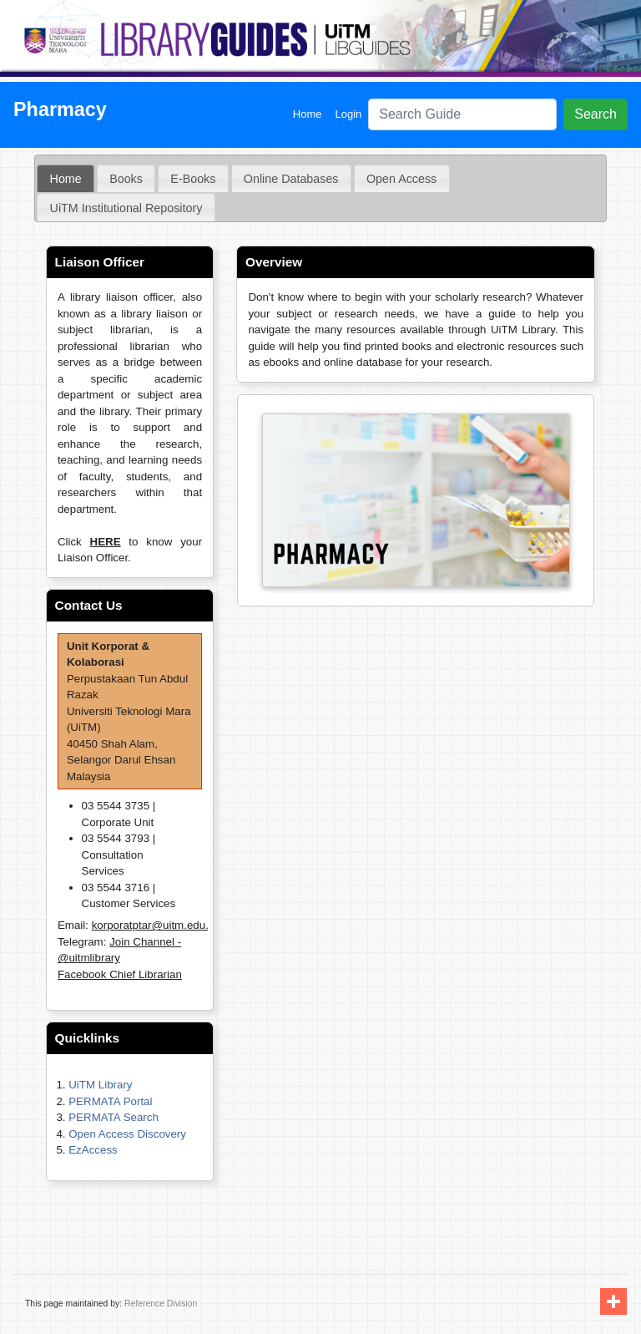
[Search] (462, 114)
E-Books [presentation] (192, 178)
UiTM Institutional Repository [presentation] (126, 208)
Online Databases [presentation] (291, 178)
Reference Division (160, 1303)
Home (311, 113)
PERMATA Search (113, 1117)
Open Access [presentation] (401, 178)
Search (595, 114)
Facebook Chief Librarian (120, 974)
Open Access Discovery (127, 1134)
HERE (105, 541)
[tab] (65, 179)
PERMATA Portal (110, 1101)
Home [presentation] (66, 178)
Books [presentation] (126, 178)
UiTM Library (100, 1084)
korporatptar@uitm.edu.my (158, 925)
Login (348, 114)
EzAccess (93, 1150)
